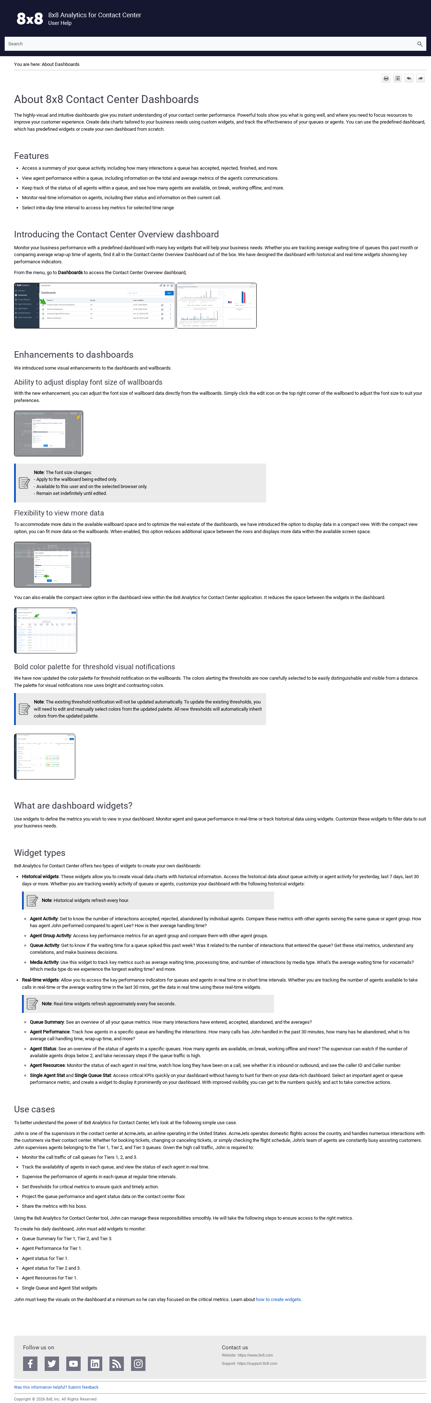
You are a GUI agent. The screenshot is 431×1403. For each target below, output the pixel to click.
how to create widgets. (279, 1299)
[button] (419, 44)
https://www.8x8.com (255, 1355)
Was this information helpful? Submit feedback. (57, 1387)
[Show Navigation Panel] (8, 18)
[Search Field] (215, 44)
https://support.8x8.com (257, 1363)
